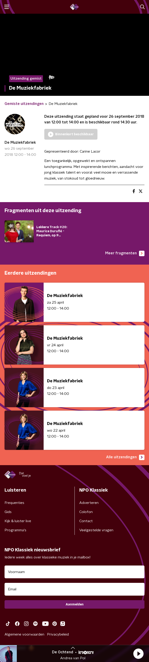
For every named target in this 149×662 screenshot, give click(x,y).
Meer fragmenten (124, 253)
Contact (86, 521)
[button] (138, 653)
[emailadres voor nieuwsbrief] (74, 589)
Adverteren (89, 503)
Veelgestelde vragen (96, 530)
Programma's (15, 530)
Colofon (86, 512)
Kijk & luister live (18, 521)
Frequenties (14, 503)
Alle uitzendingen (125, 457)
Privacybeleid (58, 634)
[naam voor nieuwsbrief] (74, 572)
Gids (8, 512)
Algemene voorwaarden (24, 634)
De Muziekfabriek (20, 142)
